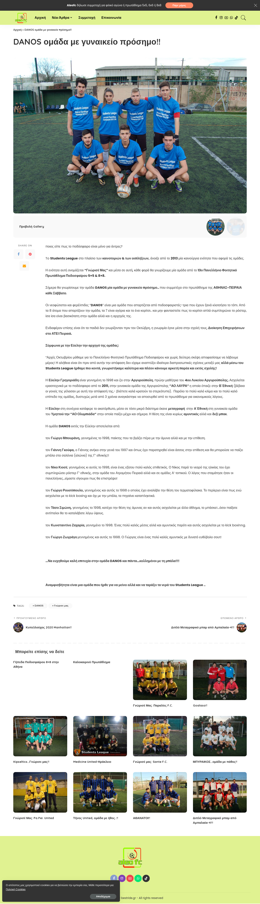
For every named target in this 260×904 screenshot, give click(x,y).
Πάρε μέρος (179, 5)
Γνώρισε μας (61, 606)
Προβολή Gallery (32, 227)
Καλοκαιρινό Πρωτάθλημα (93, 662)
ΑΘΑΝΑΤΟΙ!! (142, 818)
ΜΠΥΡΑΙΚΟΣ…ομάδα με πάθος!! (216, 762)
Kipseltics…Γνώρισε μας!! (32, 762)
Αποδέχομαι (46, 895)
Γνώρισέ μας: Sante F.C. (151, 762)
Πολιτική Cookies (21, 888)
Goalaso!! (200, 706)
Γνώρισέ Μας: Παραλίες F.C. (154, 706)
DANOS (39, 606)
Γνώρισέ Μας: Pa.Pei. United (35, 818)
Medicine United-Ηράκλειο (93, 762)
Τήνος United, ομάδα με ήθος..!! (97, 818)
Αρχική (17, 30)
